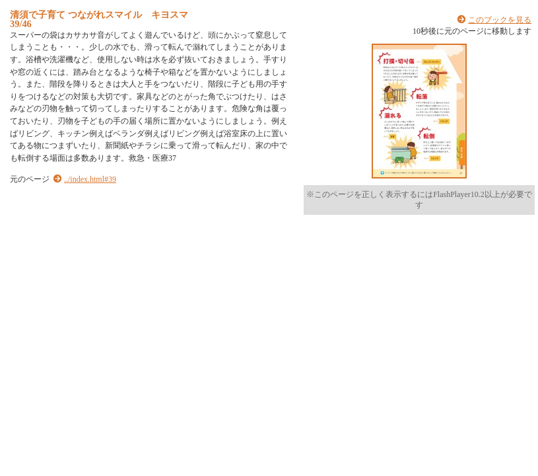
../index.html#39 (90, 179)
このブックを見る (499, 19)
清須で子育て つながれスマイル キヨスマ (99, 14)
